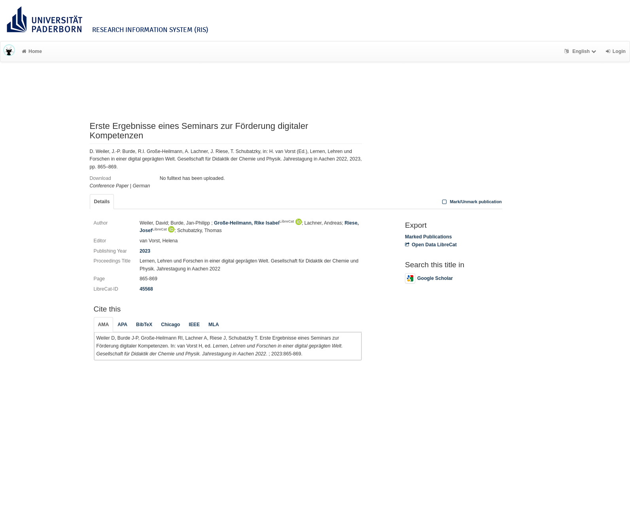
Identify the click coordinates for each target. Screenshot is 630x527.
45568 (146, 289)
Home (32, 51)
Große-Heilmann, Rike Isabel (254, 223)
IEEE (194, 324)
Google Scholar (429, 278)
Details (102, 201)
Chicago (170, 324)
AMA (103, 324)
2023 (145, 251)
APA (122, 324)
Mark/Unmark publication (471, 201)
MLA (213, 324)
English (581, 51)
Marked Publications (428, 237)
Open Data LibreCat (431, 244)
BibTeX (144, 324)
